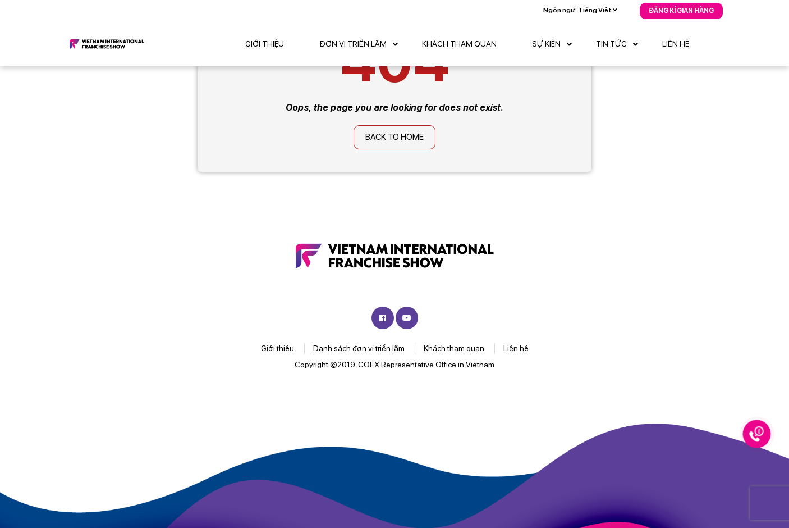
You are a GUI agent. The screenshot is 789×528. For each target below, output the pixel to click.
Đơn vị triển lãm (361, 44)
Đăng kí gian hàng (681, 11)
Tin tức (620, 44)
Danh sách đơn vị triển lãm (359, 348)
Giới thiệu (264, 43)
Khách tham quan (459, 43)
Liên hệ (675, 43)
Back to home (394, 137)
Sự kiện (554, 44)
